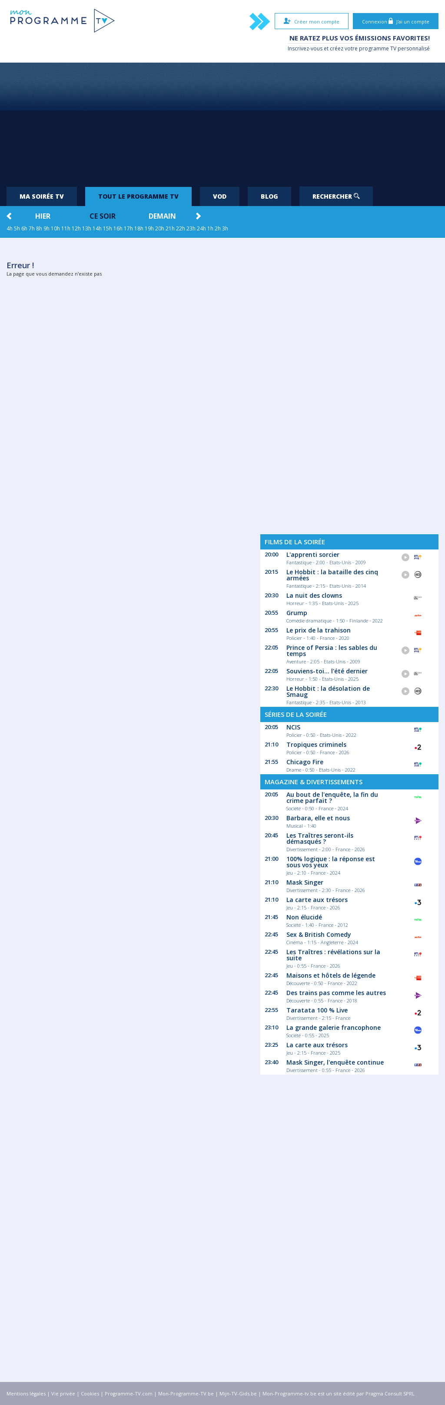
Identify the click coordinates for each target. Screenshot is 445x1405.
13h (86, 228)
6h (24, 228)
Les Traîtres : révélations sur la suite (333, 955)
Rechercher (336, 196)
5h (17, 228)
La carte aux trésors (317, 900)
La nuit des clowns (314, 595)
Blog (269, 196)
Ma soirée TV (42, 196)
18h (138, 228)
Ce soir (103, 216)
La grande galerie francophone (333, 1027)
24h (201, 228)
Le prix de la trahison (318, 630)
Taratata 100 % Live (317, 1010)
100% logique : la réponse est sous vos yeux (330, 862)
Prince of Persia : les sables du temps (331, 650)
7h (32, 228)
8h (39, 228)
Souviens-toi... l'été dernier (327, 671)
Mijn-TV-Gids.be (238, 1393)
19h (149, 228)
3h (225, 228)
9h (46, 228)
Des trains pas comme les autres (336, 993)
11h (65, 228)
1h (210, 228)
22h (180, 228)
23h (191, 228)
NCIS (293, 727)
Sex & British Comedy (318, 934)
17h (128, 228)
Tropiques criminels (316, 744)
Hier (42, 216)
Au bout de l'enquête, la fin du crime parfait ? (332, 797)
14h (97, 228)
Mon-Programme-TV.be (186, 1393)
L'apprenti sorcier (312, 554)
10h (55, 228)
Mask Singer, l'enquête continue (335, 1062)
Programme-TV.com (129, 1393)
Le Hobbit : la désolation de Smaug (328, 691)
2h (218, 228)
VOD (219, 196)
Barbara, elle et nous (318, 818)
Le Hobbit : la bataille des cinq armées (332, 575)
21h (170, 228)
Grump (296, 613)
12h (76, 228)
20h (159, 228)
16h (118, 228)
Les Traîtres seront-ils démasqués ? (319, 838)
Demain (162, 216)
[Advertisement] (222, 121)
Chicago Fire (304, 762)
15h (107, 228)
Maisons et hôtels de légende (330, 975)
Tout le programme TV (138, 196)
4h (10, 228)
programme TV (377, 48)
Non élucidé (304, 917)
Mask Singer (304, 882)
